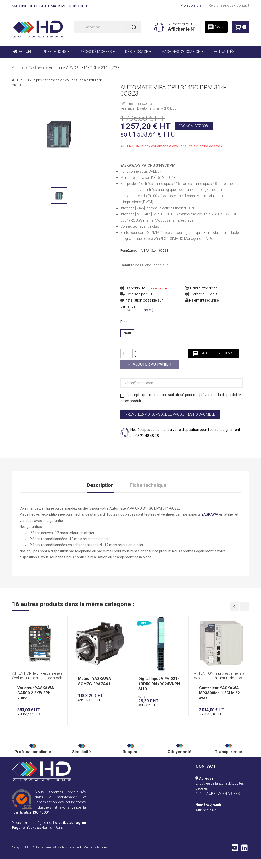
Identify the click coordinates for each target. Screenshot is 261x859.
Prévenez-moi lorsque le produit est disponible (170, 414)
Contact (242, 5)
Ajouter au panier (151, 364)
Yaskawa (34, 828)
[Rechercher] (107, 27)
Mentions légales (95, 847)
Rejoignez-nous (220, 5)
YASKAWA (209, 514)
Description (100, 485)
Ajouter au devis (213, 354)
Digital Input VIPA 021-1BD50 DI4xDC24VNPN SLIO (159, 683)
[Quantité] (126, 353)
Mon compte (190, 5)
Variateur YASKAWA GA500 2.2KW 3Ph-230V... (35, 693)
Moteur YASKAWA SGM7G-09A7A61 (94, 681)
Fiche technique (148, 485)
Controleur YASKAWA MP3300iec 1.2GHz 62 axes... (219, 693)
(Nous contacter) (139, 310)
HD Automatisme (39, 847)
